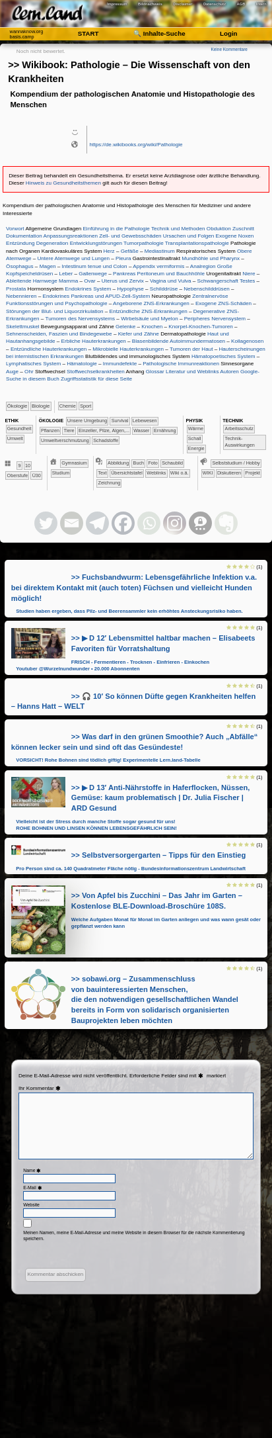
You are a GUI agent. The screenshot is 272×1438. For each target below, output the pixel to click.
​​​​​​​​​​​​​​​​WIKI (208, 473)
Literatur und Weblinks (192, 372)
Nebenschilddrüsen (206, 289)
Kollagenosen (247, 341)
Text (102, 473)
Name (32, 1170)
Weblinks (156, 473)
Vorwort (15, 229)
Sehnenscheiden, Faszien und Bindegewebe (59, 334)
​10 (27, 466)
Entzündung (20, 243)
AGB (241, 4)
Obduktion (219, 229)
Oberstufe (17, 475)
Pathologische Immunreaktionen (181, 364)
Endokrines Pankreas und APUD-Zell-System (97, 296)
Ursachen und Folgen (189, 236)
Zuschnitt (243, 229)
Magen (48, 266)
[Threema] (200, 523)
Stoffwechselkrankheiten (96, 372)
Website (31, 1204)
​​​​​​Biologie (41, 406)
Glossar (155, 372)
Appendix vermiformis (158, 266)
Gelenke (125, 327)
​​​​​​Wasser (141, 430)
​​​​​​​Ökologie (17, 406)
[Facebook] (123, 523)
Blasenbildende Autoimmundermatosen (178, 341)
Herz (109, 251)
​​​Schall (194, 438)
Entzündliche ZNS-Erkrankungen (148, 311)
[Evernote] (226, 523)
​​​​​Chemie (67, 406)
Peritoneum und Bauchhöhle (171, 274)
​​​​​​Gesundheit (19, 428)
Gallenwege (93, 274)
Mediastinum (160, 251)
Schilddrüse (164, 289)
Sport (85, 406)
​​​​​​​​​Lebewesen (145, 421)
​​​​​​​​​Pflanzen (50, 430)
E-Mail (33, 1187)
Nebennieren (21, 296)
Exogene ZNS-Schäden (223, 303)
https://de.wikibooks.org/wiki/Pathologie (136, 145)
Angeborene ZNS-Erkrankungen (151, 303)
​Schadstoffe (105, 440)
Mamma (68, 281)
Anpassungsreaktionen (70, 236)
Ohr (29, 372)
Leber (66, 274)
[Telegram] (97, 523)
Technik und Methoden (178, 229)
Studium (60, 473)
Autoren (229, 372)
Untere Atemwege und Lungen (73, 258)
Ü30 (36, 475)
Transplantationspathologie (197, 243)
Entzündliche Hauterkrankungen (48, 349)
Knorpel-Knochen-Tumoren (200, 327)
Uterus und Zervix (123, 281)
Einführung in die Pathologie (116, 229)
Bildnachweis (150, 4)
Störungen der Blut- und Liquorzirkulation (54, 311)
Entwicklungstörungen (96, 243)
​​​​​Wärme (195, 428)
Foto (152, 463)
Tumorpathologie (143, 243)
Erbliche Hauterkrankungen (93, 341)
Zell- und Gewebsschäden (130, 236)
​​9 (19, 466)
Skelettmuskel (22, 327)
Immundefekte (120, 364)
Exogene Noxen (235, 236)
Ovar (90, 281)
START (88, 33)
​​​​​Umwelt (15, 438)
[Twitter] (45, 523)
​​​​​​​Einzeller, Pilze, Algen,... (104, 430)
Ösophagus (19, 266)
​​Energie (196, 448)
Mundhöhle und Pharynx (211, 258)
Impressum (117, 4)
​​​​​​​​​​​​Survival (120, 421)
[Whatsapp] (148, 523)
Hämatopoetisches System (223, 356)
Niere (248, 274)
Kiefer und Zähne (138, 334)
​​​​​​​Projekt (252, 473)
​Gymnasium (73, 463)
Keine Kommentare (229, 49)
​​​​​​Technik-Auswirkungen (240, 441)
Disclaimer (182, 4)
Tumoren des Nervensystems (80, 319)
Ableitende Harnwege (31, 281)
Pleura (123, 258)
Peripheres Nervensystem (215, 319)
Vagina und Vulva (170, 281)
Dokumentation (24, 236)
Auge (12, 372)
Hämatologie (82, 364)
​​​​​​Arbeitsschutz (239, 428)
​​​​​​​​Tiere (68, 430)
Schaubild (172, 463)
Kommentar (44, 1088)
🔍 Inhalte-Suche (159, 33)
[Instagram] (174, 523)
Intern (261, 4)
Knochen (151, 327)
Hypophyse (130, 289)
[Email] (71, 523)
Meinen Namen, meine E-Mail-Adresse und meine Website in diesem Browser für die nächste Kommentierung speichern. (133, 1235)
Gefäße (130, 251)
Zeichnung (109, 483)
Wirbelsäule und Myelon (149, 319)
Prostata (16, 289)
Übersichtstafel (127, 473)
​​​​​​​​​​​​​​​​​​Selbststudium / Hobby (235, 463)
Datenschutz (214, 4)
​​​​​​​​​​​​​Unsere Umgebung (87, 421)
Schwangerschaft (217, 281)
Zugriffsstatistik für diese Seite (96, 379)
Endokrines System (88, 289)
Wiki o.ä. (179, 473)
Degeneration (52, 243)
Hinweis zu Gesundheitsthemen (63, 183)
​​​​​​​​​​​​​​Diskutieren (229, 473)
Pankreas (124, 274)
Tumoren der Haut (191, 349)
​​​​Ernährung (165, 430)
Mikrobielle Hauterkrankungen (128, 349)
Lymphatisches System (33, 364)
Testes (247, 281)
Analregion (203, 266)
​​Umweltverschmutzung (65, 440)
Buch (138, 463)
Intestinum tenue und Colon (94, 266)
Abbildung (118, 463)
